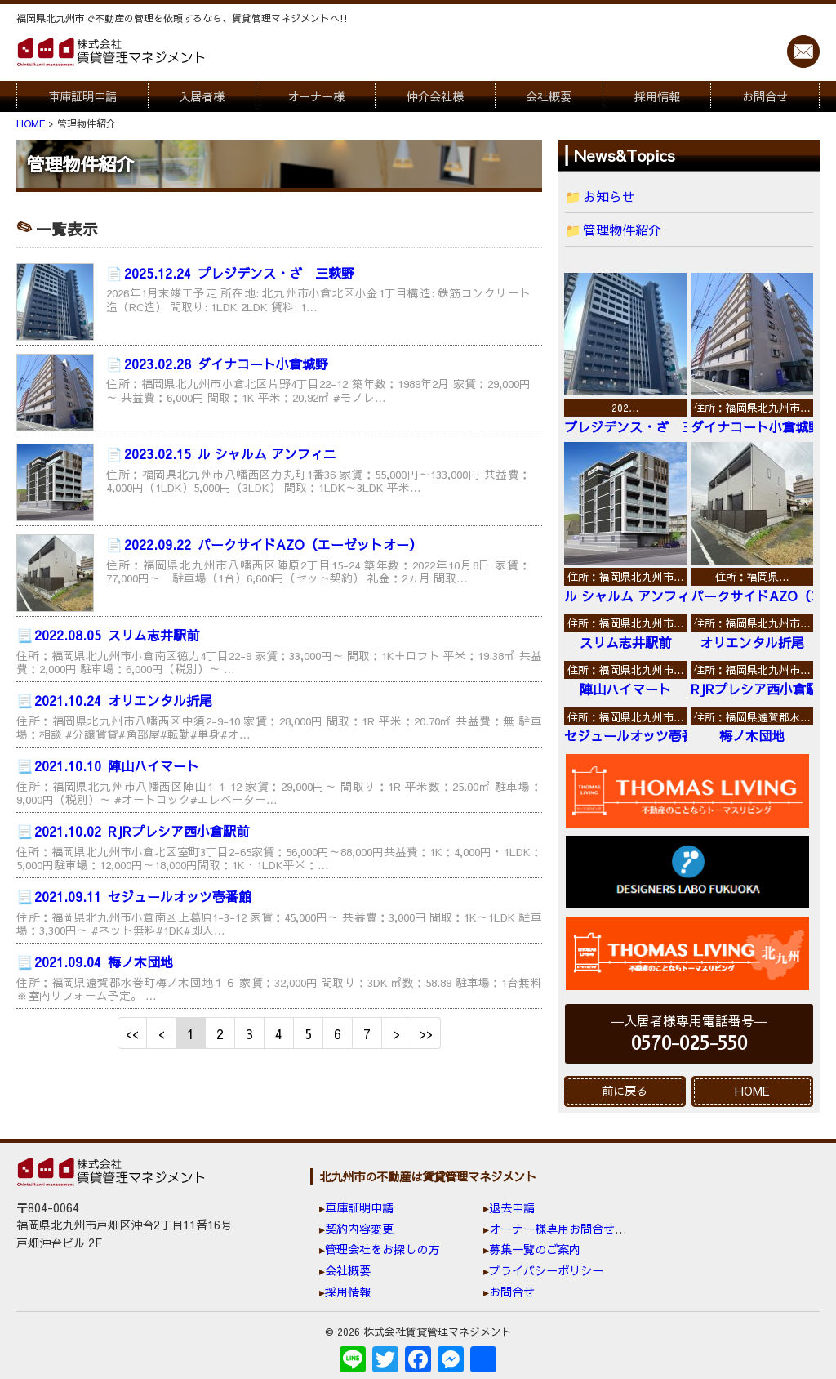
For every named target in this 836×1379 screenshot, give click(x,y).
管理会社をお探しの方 (382, 1249)
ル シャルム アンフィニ (230, 453)
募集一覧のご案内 (534, 1249)
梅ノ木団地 (103, 962)
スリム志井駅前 (116, 635)
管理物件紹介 (622, 230)
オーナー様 (316, 96)
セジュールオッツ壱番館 (142, 896)
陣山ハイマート (116, 765)
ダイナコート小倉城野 (226, 364)
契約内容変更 (359, 1229)
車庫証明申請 (82, 96)
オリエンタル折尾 (123, 700)
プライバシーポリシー (546, 1270)
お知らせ (609, 196)
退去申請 (512, 1207)
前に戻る (624, 1090)
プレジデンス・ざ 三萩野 (239, 273)
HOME (752, 1090)
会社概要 (548, 96)
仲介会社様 (435, 96)
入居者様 (202, 96)
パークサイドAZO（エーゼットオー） (273, 544)
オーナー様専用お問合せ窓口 (563, 1229)
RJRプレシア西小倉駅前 (141, 831)
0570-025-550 (689, 1043)
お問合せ (765, 96)
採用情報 (657, 96)
